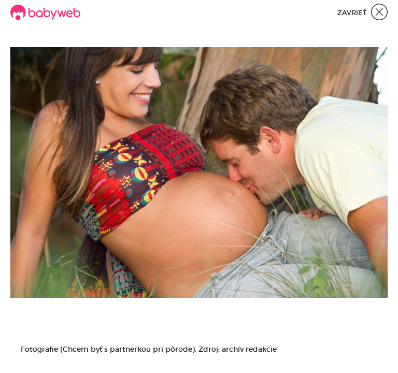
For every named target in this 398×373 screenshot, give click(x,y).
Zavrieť (362, 13)
